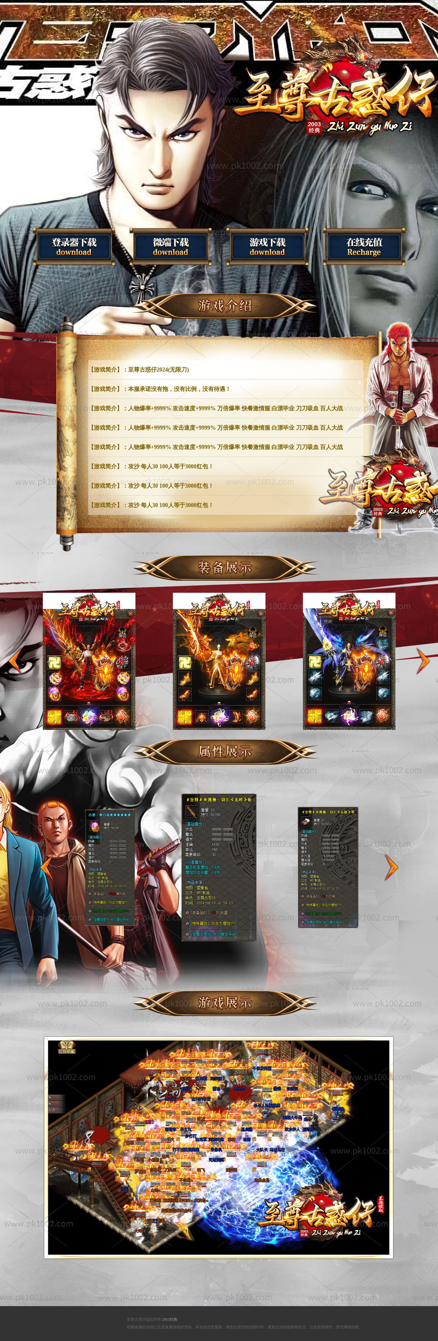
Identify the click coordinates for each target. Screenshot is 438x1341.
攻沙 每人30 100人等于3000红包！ (171, 466)
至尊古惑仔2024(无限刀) (158, 370)
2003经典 (169, 1319)
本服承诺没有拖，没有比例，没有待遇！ (179, 389)
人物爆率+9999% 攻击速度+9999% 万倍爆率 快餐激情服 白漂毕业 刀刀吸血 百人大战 (235, 408)
